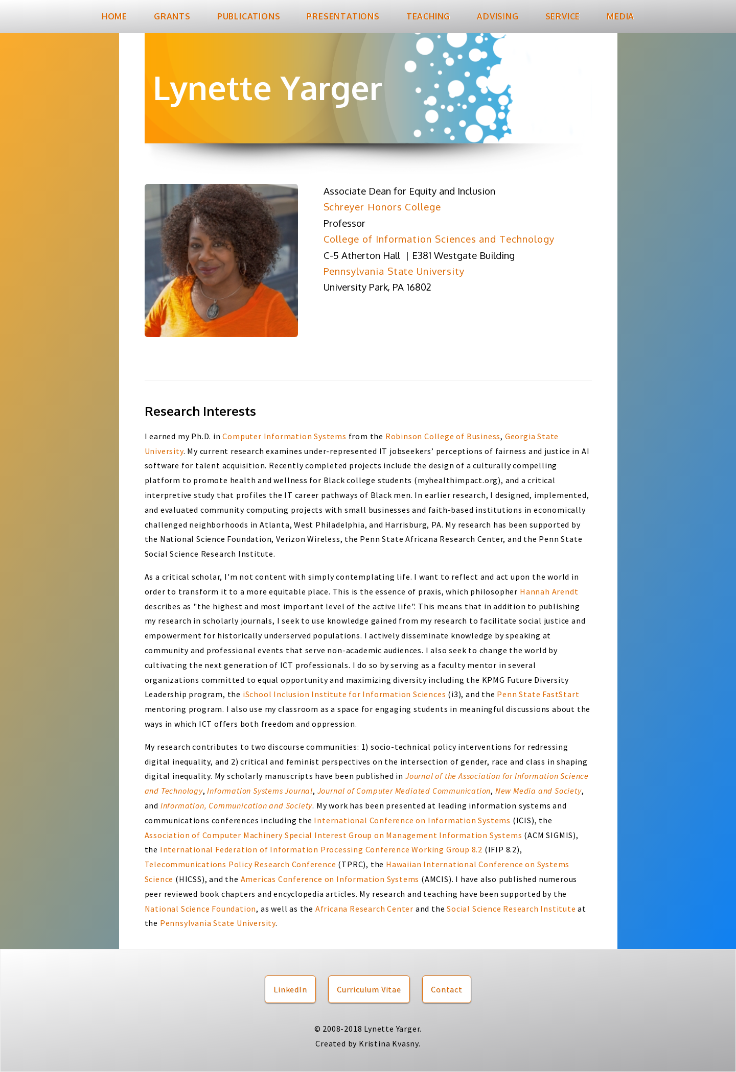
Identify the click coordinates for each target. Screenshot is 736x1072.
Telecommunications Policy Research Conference (240, 864)
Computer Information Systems (284, 436)
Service (563, 16)
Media (620, 16)
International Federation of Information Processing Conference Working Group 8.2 (321, 849)
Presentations (343, 16)
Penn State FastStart (538, 694)
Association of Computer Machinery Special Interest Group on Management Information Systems (333, 835)
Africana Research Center (365, 908)
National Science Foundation (201, 908)
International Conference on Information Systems (412, 820)
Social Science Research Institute (511, 908)
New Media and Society (538, 790)
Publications (249, 16)
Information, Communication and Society (236, 805)
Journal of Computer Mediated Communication (404, 790)
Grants (172, 16)
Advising (497, 16)
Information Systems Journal (260, 790)
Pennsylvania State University (217, 923)
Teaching (428, 16)
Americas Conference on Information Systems (330, 879)
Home (114, 16)
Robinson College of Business (442, 436)
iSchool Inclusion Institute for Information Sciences (344, 694)
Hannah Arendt (549, 591)
